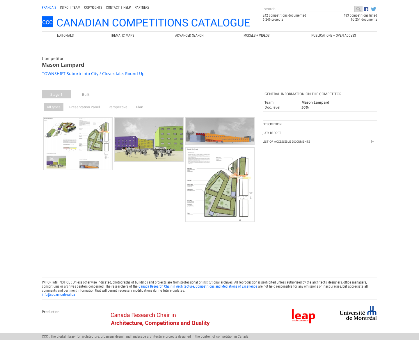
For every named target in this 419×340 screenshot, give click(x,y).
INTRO (64, 8)
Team (76, 8)
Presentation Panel (84, 107)
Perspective (118, 107)
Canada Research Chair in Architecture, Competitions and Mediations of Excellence (198, 285)
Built (85, 94)
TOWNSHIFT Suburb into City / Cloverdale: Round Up (93, 73)
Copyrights (93, 8)
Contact (113, 8)
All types (54, 107)
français (49, 8)
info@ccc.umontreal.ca (58, 293)
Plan (139, 107)
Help (127, 8)
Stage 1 (56, 94)
